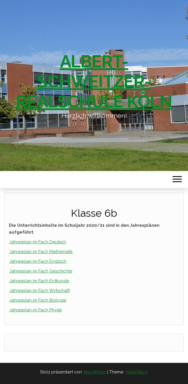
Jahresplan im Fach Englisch (37, 261)
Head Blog (136, 372)
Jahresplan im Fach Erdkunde (39, 280)
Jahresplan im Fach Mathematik (41, 251)
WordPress (95, 372)
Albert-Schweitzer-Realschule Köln (94, 81)
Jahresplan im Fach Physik (35, 310)
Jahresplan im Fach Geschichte (40, 271)
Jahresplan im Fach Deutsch (37, 241)
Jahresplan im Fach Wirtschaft (39, 290)
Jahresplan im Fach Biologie (37, 300)
